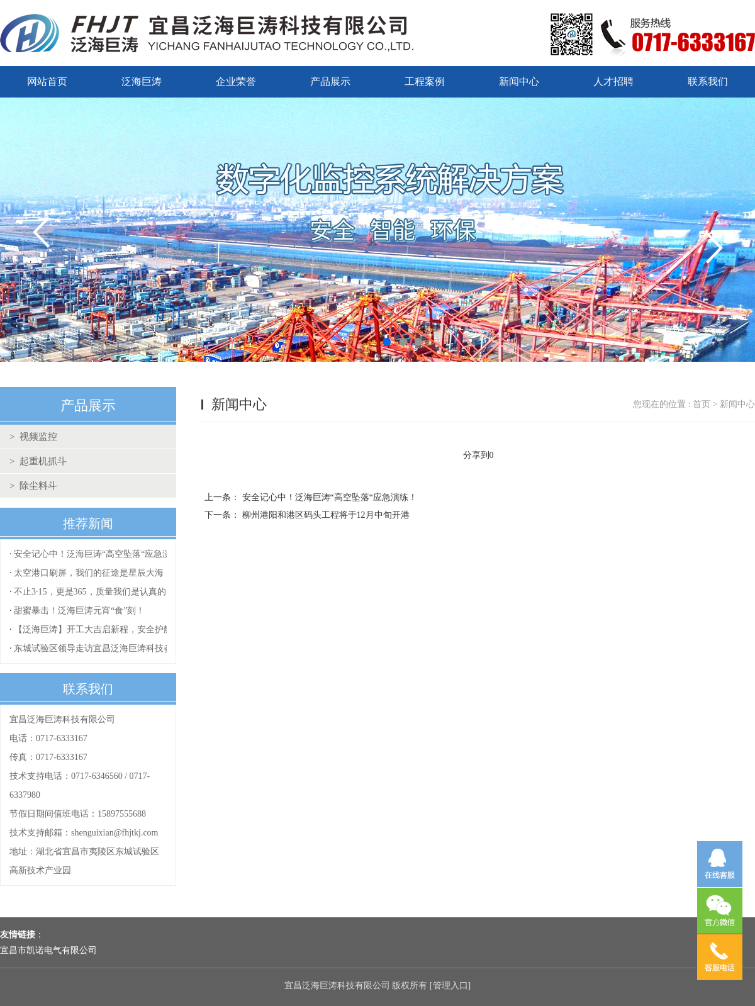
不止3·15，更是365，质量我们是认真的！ (94, 591)
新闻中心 (519, 81)
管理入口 (450, 985)
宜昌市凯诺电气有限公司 (48, 950)
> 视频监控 (33, 437)
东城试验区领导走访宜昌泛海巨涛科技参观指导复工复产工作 (133, 648)
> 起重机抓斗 (38, 461)
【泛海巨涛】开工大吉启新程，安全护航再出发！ (111, 629)
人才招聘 (613, 81)
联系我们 (708, 81)
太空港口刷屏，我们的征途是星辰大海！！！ (102, 573)
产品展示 (330, 81)
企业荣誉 (236, 81)
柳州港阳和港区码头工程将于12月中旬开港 (326, 515)
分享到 (476, 455)
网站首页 (47, 81)
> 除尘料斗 (33, 486)
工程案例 (425, 81)
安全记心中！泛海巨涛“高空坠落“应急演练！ (101, 554)
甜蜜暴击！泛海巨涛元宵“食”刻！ (79, 610)
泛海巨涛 (141, 81)
